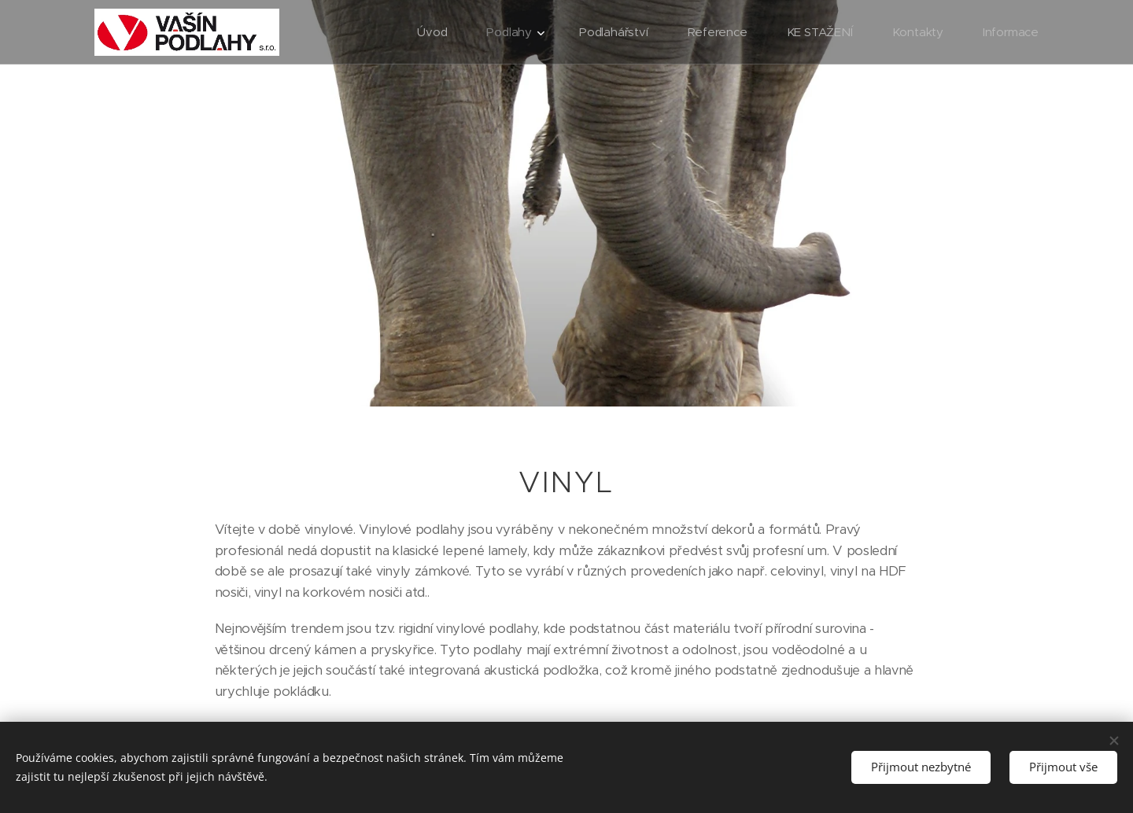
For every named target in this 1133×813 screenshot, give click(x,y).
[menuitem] (431, 32)
